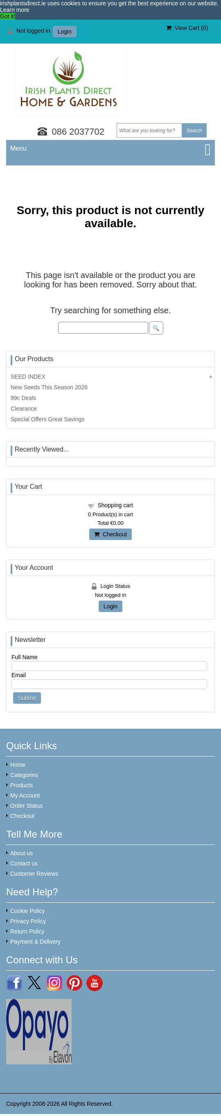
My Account (25, 795)
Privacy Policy (28, 921)
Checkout (110, 534)
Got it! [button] (7, 16)
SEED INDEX (28, 376)
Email (18, 675)
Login (65, 31)
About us (21, 853)
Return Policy (27, 931)
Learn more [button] (14, 10)
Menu (18, 148)
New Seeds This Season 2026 (49, 387)
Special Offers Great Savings (47, 419)
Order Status (26, 805)
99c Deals (23, 398)
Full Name (24, 657)
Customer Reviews (34, 873)
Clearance (24, 408)
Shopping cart (115, 505)
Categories (24, 775)
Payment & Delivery (35, 941)
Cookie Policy (27, 911)
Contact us (24, 863)
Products (21, 785)
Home (17, 764)
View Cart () (187, 28)
